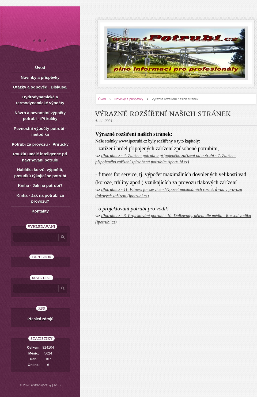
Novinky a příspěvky (128, 99)
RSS (57, 385)
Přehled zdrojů (40, 319)
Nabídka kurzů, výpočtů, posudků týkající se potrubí (40, 172)
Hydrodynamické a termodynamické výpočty (40, 100)
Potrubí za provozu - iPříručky (40, 144)
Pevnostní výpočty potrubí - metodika (40, 131)
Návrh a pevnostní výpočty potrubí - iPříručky (40, 115)
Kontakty (40, 211)
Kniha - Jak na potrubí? (40, 185)
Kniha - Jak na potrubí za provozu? (40, 198)
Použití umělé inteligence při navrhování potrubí (40, 157)
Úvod (102, 99)
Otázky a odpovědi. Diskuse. (40, 87)
